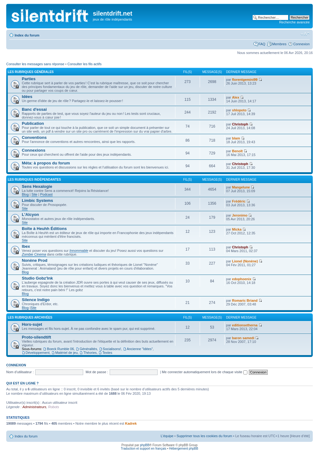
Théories (90, 352)
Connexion (301, 44)
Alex (235, 97)
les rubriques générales (31, 72)
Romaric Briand (245, 300)
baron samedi (243, 338)
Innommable (78, 250)
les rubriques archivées (30, 317)
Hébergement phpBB (183, 448)
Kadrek (131, 423)
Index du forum (27, 35)
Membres (279, 44)
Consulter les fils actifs (84, 64)
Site (34, 194)
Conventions (34, 137)
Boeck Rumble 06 (60, 349)
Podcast (46, 194)
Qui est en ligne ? (22, 383)
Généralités (88, 349)
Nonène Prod (34, 260)
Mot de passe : (97, 372)
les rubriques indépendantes (34, 179)
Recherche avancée (294, 22)
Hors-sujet (32, 324)
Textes (107, 352)
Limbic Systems (37, 200)
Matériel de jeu (66, 352)
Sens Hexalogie (37, 186)
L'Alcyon (30, 214)
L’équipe (167, 436)
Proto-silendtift (36, 337)
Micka (237, 229)
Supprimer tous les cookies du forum (204, 436)
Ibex (26, 246)
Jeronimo (240, 215)
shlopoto (239, 110)
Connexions (33, 150)
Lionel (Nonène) (245, 261)
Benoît (237, 151)
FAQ (262, 44)
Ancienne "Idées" (140, 349)
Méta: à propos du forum (46, 163)
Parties (29, 78)
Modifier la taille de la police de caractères (305, 34)
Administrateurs (34, 407)
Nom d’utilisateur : (20, 372)
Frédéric (238, 201)
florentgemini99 (245, 79)
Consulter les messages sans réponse (35, 64)
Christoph (240, 124)
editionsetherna (245, 325)
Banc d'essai (34, 109)
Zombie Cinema (34, 254)
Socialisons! (112, 349)
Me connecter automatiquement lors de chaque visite (204, 372)
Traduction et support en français (143, 448)
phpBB (144, 445)
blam (236, 138)
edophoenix (241, 279)
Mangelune (241, 187)
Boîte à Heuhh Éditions (44, 228)
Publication (33, 123)
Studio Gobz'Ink (37, 278)
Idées (27, 96)
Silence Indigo (36, 299)
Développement (38, 352)
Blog (25, 194)
